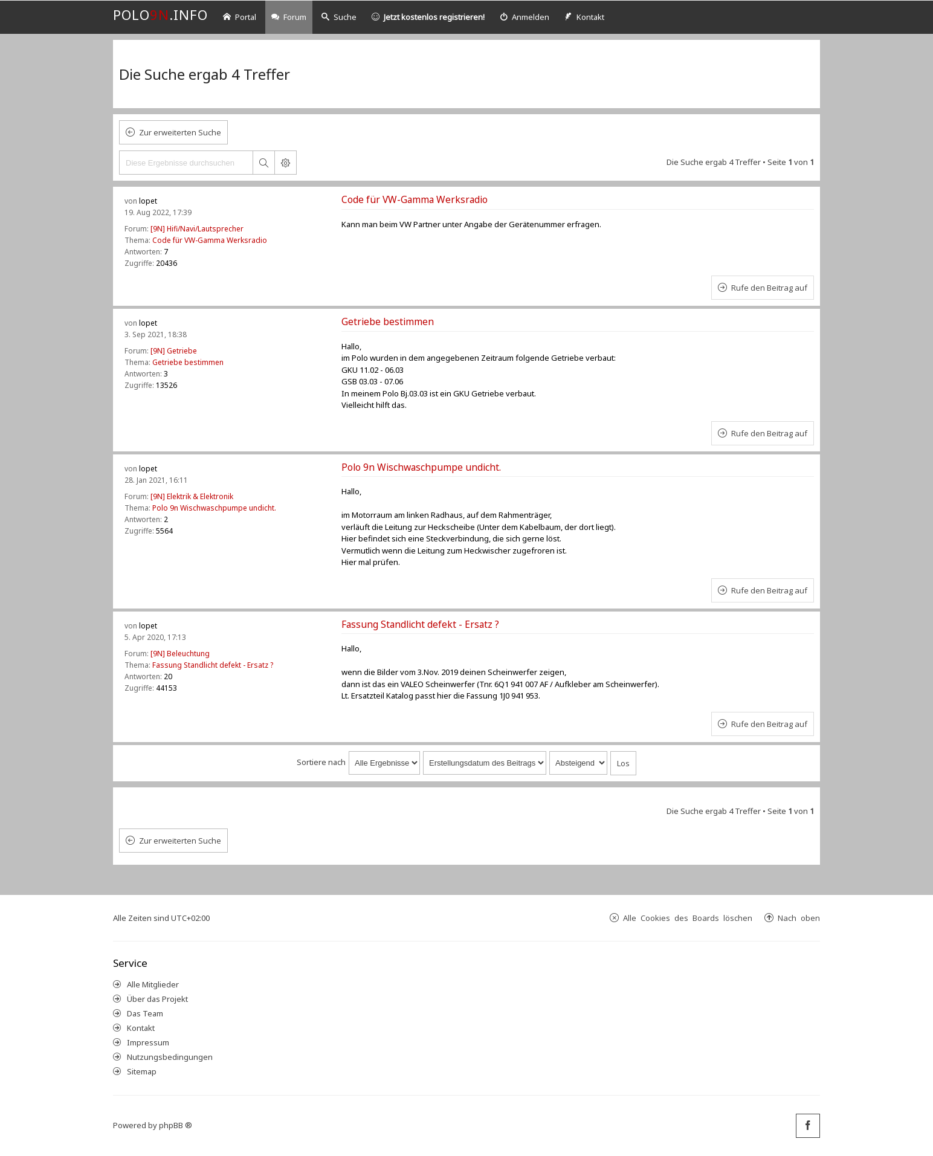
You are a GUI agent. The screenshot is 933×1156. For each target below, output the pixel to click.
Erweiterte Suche (285, 162)
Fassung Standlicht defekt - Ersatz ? (212, 665)
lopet (148, 201)
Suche (339, 16)
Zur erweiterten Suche (180, 132)
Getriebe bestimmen (188, 362)
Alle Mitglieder (153, 984)
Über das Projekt (157, 998)
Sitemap (142, 1071)
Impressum (148, 1042)
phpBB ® (175, 1125)
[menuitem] (524, 17)
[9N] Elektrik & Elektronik (191, 496)
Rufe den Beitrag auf (769, 287)
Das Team (145, 1013)
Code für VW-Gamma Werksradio (209, 240)
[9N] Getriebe (173, 351)
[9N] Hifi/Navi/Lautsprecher (197, 229)
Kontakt (141, 1027)
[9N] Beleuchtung (180, 653)
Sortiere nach (321, 762)
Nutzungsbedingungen (170, 1056)
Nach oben (799, 918)
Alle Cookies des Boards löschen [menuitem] (687, 918)
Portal (239, 16)
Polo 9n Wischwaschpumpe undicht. (214, 508)
